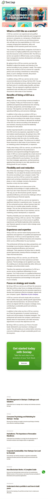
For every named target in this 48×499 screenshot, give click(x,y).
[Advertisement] (24, 384)
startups (9, 12)
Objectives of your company (29, 294)
